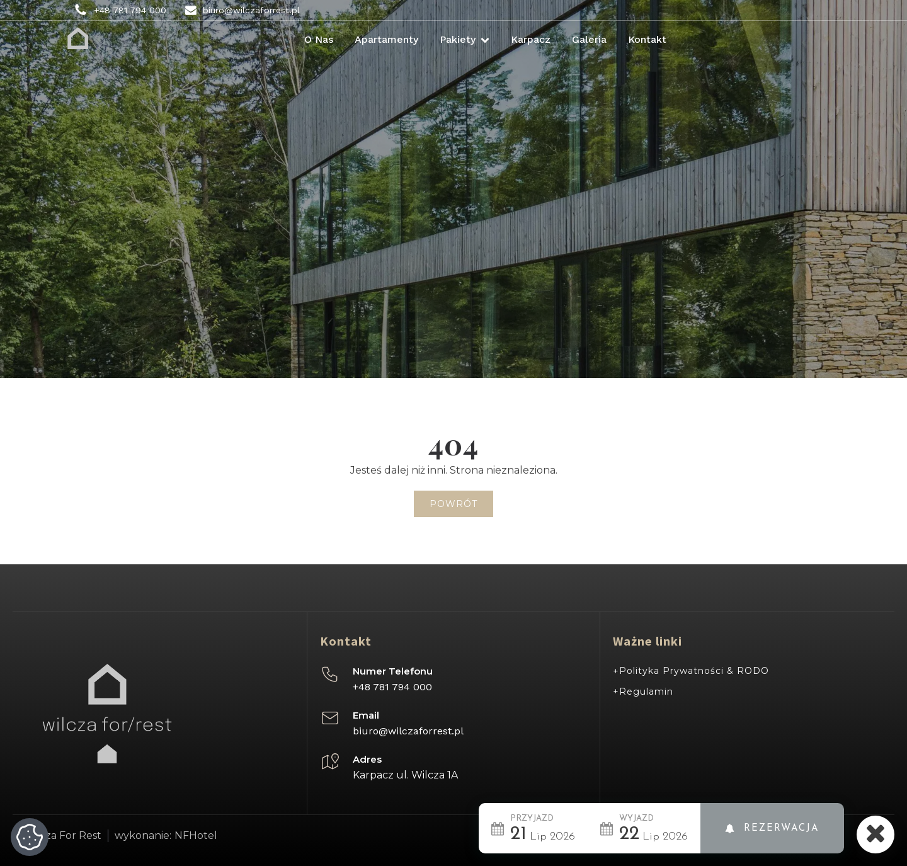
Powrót (453, 504)
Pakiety (464, 39)
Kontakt (647, 39)
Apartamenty (386, 39)
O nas (318, 39)
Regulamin (646, 691)
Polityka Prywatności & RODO (694, 670)
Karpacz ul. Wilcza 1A (405, 775)
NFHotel (195, 836)
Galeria (589, 39)
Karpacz (530, 39)
